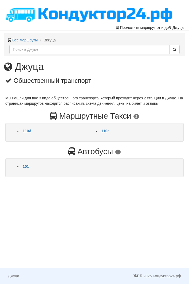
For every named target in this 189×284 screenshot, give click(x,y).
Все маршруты (25, 40)
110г (105, 131)
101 (26, 166)
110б (27, 131)
